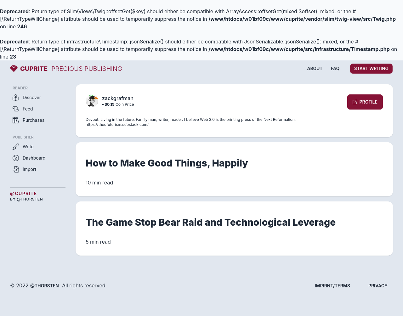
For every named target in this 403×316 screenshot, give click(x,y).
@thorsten (44, 285)
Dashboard (29, 158)
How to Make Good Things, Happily (167, 163)
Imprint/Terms (332, 285)
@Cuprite (23, 193)
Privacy (378, 285)
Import (24, 169)
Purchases (28, 120)
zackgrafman (117, 98)
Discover (27, 97)
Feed (23, 109)
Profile (365, 101)
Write (23, 147)
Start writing (371, 68)
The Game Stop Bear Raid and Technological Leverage (211, 222)
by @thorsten (26, 199)
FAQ (335, 68)
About (315, 68)
